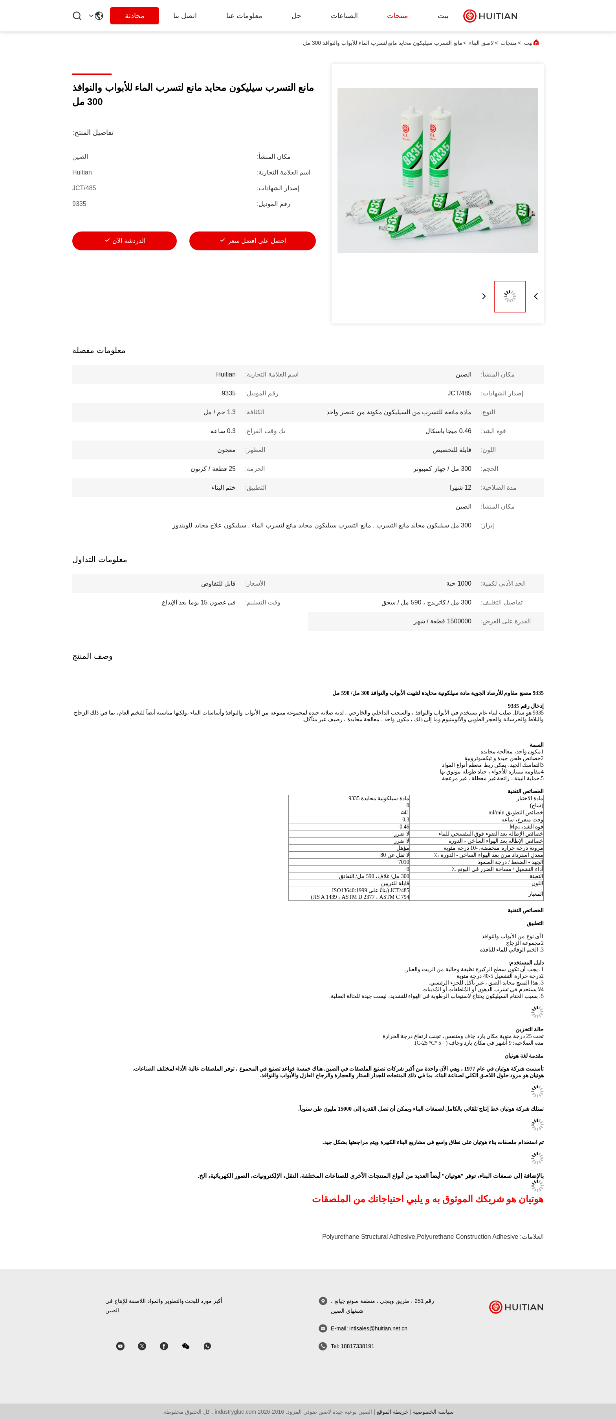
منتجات (397, 16)
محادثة (135, 16)
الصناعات (344, 16)
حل (296, 16)
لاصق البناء (481, 43)
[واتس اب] (213, 1346)
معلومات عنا (244, 16)
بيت (443, 16)
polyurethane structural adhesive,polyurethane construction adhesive (420, 1236)
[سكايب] (169, 1346)
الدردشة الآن (128, 240)
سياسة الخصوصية (433, 1412)
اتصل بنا (185, 16)
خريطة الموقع (393, 1412)
